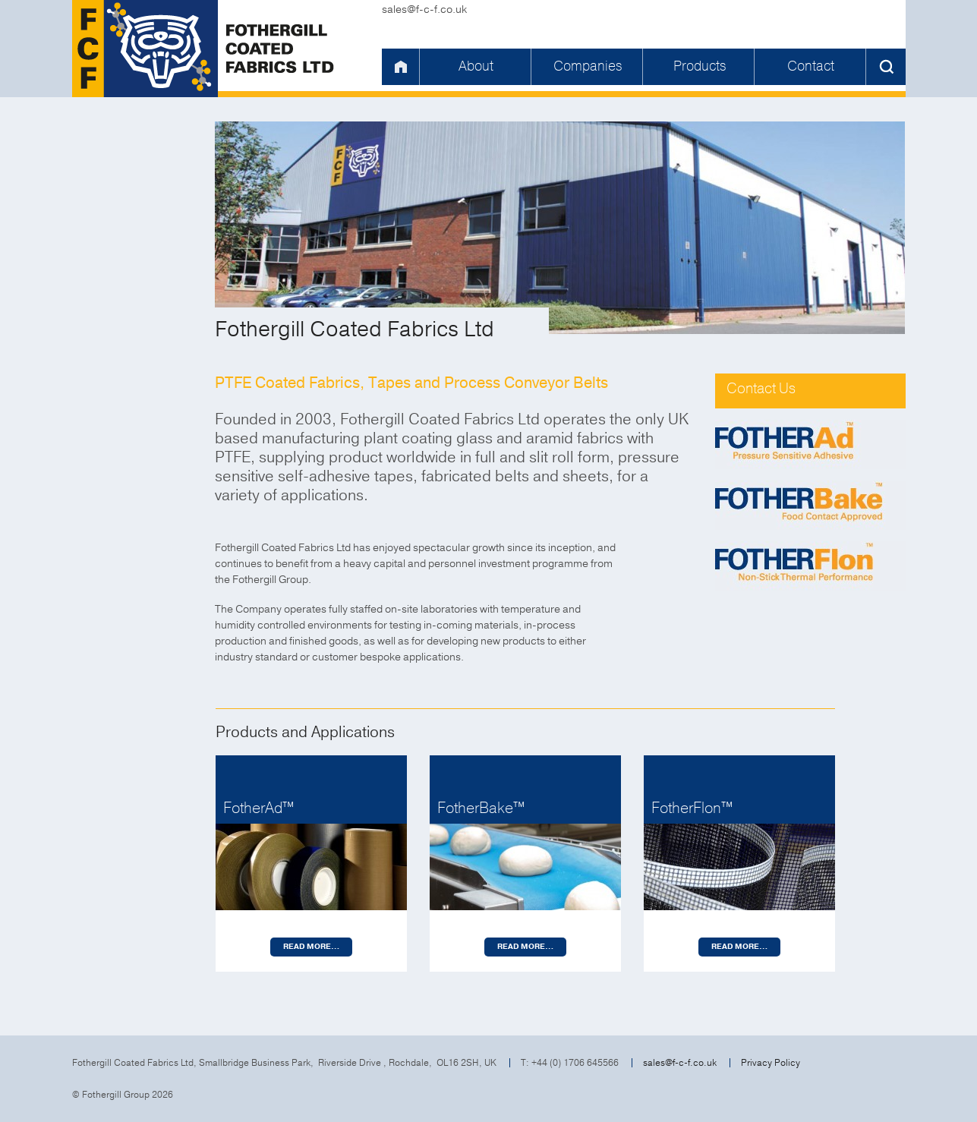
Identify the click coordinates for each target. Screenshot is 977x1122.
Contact (810, 66)
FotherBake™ (481, 808)
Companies (587, 66)
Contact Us (761, 389)
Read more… (311, 946)
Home (400, 67)
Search (886, 67)
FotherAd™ (258, 808)
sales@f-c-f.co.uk (424, 9)
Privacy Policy (770, 1063)
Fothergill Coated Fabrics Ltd (205, 48)
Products (699, 66)
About (476, 66)
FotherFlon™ (692, 808)
